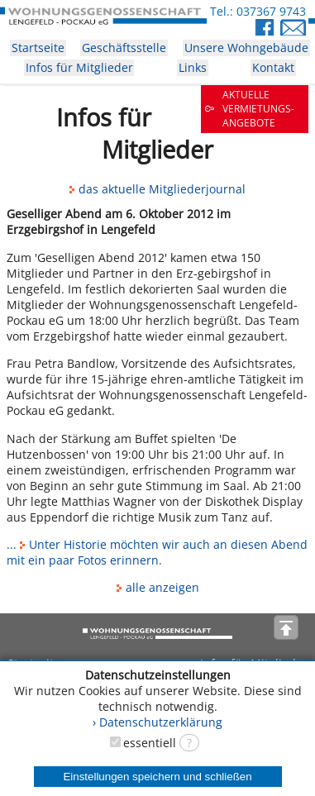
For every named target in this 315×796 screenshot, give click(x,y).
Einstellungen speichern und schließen (157, 776)
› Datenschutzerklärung (157, 722)
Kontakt (273, 67)
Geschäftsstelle (124, 47)
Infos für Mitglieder (79, 67)
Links (193, 67)
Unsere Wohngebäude (246, 47)
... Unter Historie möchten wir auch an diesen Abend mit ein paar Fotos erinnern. (157, 552)
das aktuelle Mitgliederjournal (157, 189)
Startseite (38, 47)
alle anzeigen (158, 587)
